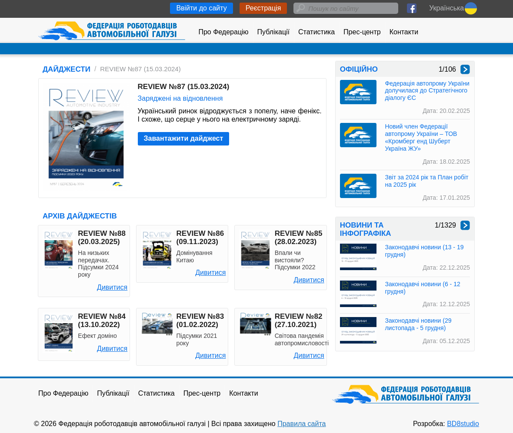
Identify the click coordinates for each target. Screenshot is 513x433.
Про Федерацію (223, 32)
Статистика (316, 32)
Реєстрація (263, 8)
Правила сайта (301, 423)
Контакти (404, 32)
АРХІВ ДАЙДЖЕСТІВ (80, 216)
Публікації (273, 32)
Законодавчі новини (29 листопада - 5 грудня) (418, 324)
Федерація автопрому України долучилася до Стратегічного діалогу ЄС (427, 91)
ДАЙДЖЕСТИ (66, 69)
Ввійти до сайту (201, 8)
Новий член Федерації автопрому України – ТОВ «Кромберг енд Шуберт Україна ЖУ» (421, 137)
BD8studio (463, 423)
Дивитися (112, 287)
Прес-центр (362, 32)
